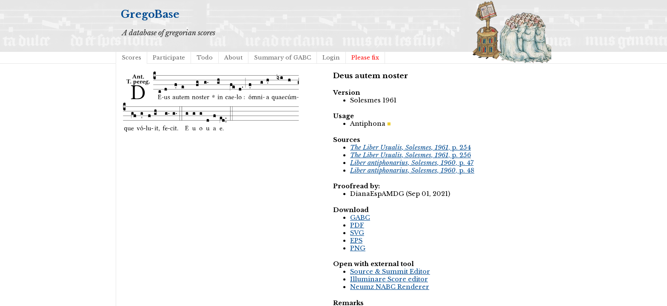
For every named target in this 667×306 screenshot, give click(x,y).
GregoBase (150, 14)
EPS (356, 240)
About (233, 57)
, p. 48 (412, 170)
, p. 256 (410, 155)
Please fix (365, 57)
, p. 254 (410, 147)
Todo (205, 57)
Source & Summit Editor (390, 271)
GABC (360, 217)
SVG (357, 233)
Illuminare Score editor (389, 279)
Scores (131, 57)
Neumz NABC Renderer (389, 287)
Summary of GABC (282, 57)
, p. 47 (411, 163)
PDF (357, 225)
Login (331, 57)
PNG (357, 248)
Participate (169, 57)
